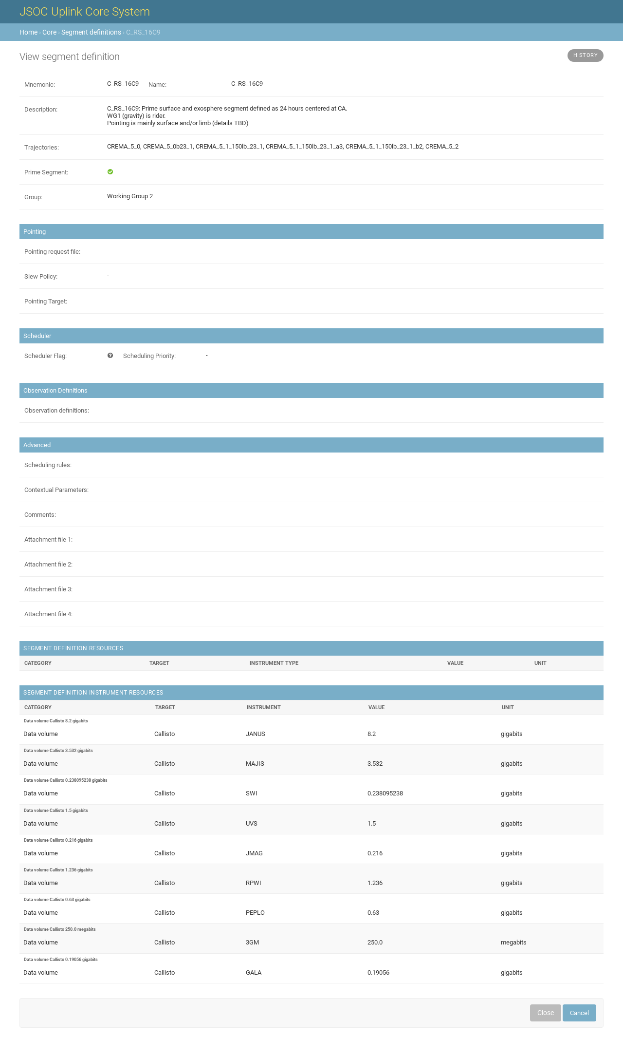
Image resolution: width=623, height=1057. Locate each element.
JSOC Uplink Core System (84, 12)
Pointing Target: (45, 301)
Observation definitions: (56, 410)
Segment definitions (91, 32)
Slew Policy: (40, 276)
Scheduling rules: (48, 465)
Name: (157, 84)
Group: (33, 197)
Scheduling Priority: (149, 355)
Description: (40, 109)
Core (49, 32)
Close (545, 1013)
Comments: (40, 514)
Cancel (579, 1013)
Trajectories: (41, 147)
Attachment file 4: (48, 614)
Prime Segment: (46, 172)
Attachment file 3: (48, 589)
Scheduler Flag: (45, 355)
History (585, 55)
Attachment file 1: (48, 539)
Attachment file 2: (48, 564)
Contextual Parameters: (56, 489)
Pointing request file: (52, 251)
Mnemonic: (39, 84)
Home (28, 32)
